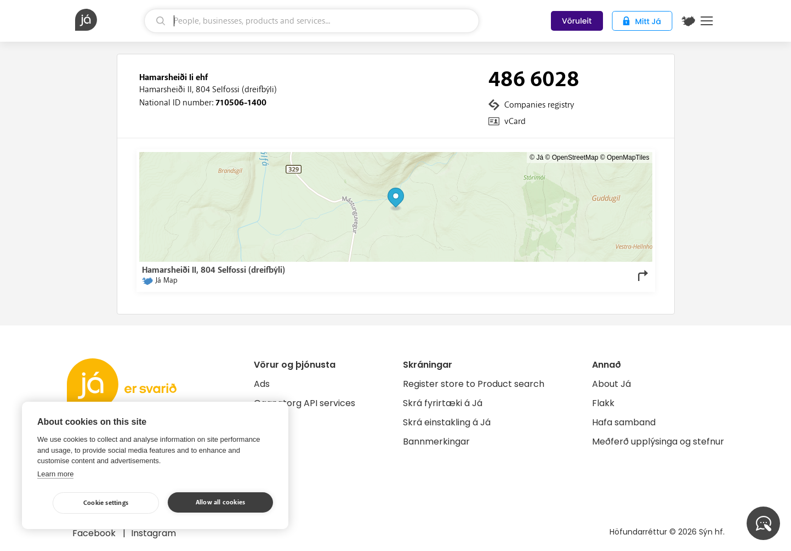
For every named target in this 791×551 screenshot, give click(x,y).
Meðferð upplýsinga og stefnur (658, 441)
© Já (536, 157)
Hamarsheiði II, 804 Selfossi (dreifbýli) (208, 89)
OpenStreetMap (575, 157)
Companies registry (539, 104)
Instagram (153, 533)
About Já (611, 384)
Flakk (603, 403)
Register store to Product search (473, 384)
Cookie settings (105, 503)
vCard (515, 121)
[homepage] (108, 20)
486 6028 (533, 79)
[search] (312, 20)
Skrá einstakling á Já (447, 422)
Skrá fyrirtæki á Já (442, 403)
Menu (707, 20)
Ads (262, 384)
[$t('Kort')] (688, 21)
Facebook (95, 533)
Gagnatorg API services (304, 403)
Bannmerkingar (436, 441)
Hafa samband (624, 422)
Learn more (55, 474)
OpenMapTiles (628, 157)
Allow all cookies (220, 502)
